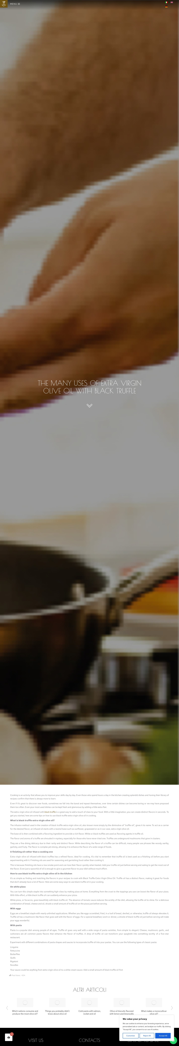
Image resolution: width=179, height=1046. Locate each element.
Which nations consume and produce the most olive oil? (25, 1012)
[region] (146, 1028)
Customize (130, 1036)
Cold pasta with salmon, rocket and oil (89, 1012)
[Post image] (25, 1002)
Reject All (147, 1036)
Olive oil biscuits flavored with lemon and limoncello (122, 1012)
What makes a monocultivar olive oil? (154, 1012)
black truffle (50, 812)
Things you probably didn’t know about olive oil (57, 1012)
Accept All (163, 1036)
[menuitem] (166, 2)
